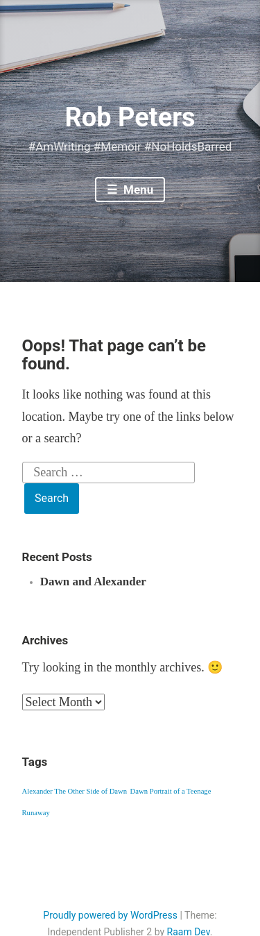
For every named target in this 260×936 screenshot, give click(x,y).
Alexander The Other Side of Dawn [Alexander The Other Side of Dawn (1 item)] (75, 791)
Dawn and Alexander (93, 581)
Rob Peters (129, 117)
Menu (137, 190)
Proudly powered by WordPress (110, 915)
